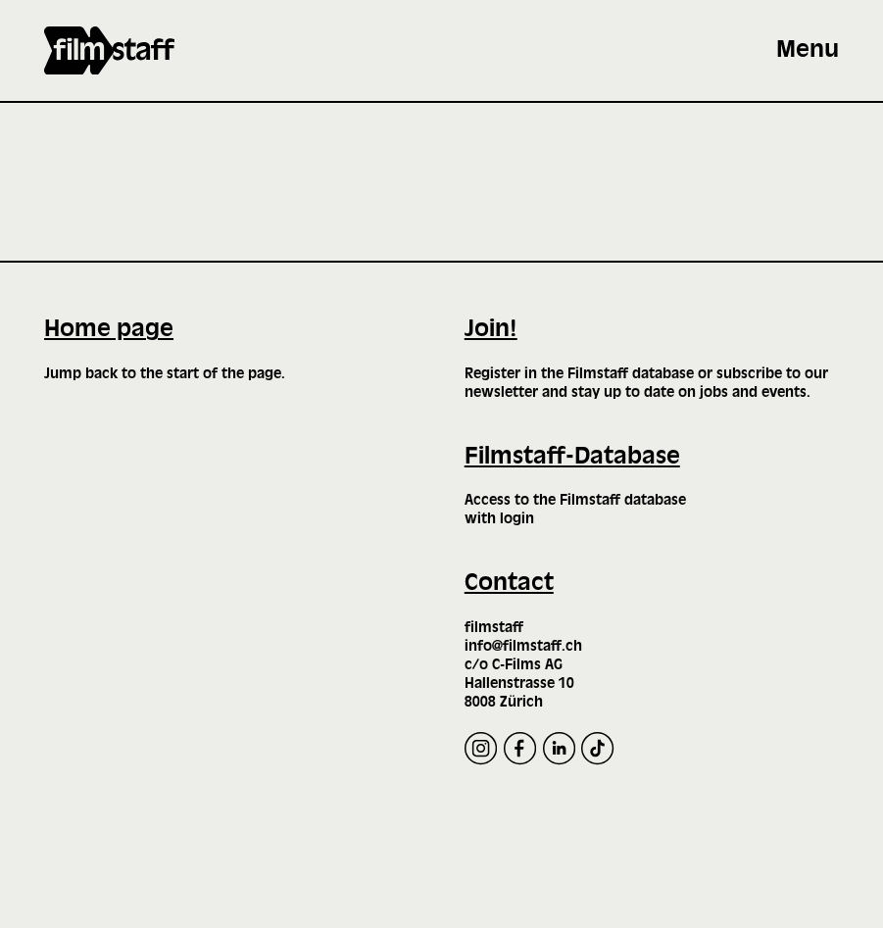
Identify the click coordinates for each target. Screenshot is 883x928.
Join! (491, 329)
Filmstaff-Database (572, 457)
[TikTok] (597, 748)
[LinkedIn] (559, 748)
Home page (108, 329)
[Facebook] (520, 748)
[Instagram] (481, 748)
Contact (509, 583)
